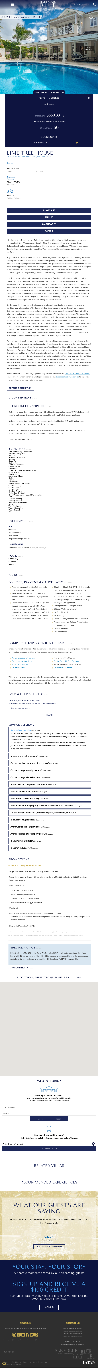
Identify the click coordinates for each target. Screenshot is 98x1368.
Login (72, 4)
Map (49, 217)
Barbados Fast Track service (67, 377)
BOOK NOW (49, 136)
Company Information (19, 1340)
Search (50, 715)
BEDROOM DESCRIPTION (29, 406)
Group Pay (40, 143)
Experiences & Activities (22, 661)
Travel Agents (8, 1340)
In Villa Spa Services (20, 664)
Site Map (15, 1362)
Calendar (49, 224)
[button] (94, 4)
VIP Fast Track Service (63, 668)
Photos (49, 210)
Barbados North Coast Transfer (77, 374)
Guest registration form (13, 1364)
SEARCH (40, 1119)
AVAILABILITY (21, 967)
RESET (58, 1119)
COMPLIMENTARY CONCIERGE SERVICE (40, 643)
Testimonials (31, 1340)
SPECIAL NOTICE (25, 947)
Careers (38, 1340)
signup (49, 1307)
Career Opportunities (40, 1362)
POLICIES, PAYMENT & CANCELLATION (39, 582)
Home (6, 1362)
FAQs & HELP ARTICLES (28, 694)
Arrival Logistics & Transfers (23, 658)
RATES (15, 574)
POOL (15, 555)
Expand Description (20, 388)
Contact (25, 1362)
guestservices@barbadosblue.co (72, 1336)
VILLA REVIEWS (22, 397)
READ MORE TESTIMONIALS (49, 1247)
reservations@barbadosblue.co (72, 1331)
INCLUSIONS (20, 521)
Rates (49, 231)
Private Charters (18, 668)
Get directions (49, 1148)
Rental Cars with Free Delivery (66, 661)
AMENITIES (19, 449)
